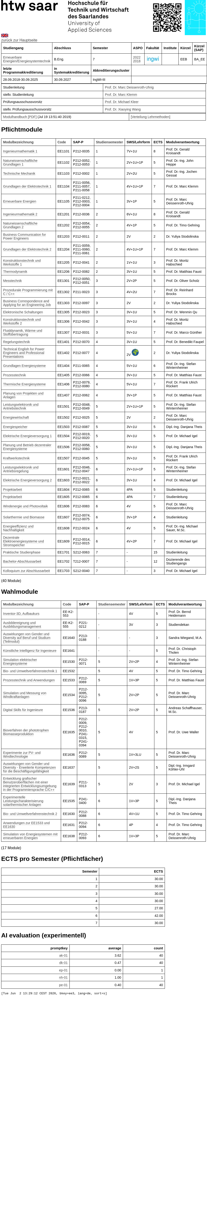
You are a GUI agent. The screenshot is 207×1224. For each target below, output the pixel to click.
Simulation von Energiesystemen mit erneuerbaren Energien (30, 836)
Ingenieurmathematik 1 (20, 151)
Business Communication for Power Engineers (24, 236)
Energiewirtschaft (16, 417)
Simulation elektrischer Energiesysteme (20, 661)
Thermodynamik (15, 271)
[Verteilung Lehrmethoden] (150, 117)
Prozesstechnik (14, 375)
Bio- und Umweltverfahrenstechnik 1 (30, 671)
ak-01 (63, 955)
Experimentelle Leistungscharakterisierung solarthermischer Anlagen (23, 801)
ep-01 (63, 970)
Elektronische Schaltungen (23, 312)
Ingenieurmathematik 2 (20, 214)
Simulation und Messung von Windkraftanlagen (24, 695)
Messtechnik (12, 281)
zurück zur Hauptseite (19, 40)
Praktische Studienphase (21, 552)
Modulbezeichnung (18, 142)
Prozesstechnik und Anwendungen (29, 680)
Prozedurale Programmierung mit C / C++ (28, 292)
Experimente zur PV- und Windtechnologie (21, 754)
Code (62, 142)
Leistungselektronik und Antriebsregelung (20, 469)
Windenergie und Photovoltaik (25, 506)
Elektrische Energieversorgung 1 (27, 436)
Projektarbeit (12, 489)
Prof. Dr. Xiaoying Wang (123, 109)
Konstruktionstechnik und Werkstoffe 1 (22, 262)
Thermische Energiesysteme (24, 384)
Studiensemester (109, 142)
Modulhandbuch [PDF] (19, 117)
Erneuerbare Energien (19, 201)
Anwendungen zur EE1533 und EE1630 (26, 825)
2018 (137, 61)
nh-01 (63, 977)
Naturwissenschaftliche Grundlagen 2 (20, 225)
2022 (137, 57)
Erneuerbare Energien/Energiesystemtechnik (26, 59)
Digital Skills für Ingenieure (23, 710)
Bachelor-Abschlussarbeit (22, 561)
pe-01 (63, 985)
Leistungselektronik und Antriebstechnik (20, 406)
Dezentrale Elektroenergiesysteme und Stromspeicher (23, 541)
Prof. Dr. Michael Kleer (121, 102)
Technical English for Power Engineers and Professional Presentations (23, 352)
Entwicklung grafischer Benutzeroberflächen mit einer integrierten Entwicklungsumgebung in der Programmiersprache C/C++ (29, 784)
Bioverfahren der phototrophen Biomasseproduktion (26, 732)
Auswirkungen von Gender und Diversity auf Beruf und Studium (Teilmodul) (26, 637)
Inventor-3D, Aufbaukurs (21, 614)
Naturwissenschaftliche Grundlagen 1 (20, 162)
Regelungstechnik (16, 342)
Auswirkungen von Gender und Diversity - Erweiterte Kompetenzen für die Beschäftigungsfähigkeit (29, 767)
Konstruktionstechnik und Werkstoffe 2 (22, 321)
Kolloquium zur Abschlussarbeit (26, 571)
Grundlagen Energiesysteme (24, 366)
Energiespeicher (15, 427)
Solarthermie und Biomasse (23, 517)
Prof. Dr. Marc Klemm (121, 94)
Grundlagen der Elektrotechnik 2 (27, 249)
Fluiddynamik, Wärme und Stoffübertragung (22, 332)
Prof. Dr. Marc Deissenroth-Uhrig (129, 87)
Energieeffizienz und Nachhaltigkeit (18, 528)
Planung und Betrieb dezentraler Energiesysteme (27, 447)
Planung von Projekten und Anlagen (23, 395)
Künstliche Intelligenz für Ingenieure (29, 651)
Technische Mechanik (19, 173)
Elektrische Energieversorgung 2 (27, 480)
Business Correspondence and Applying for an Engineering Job (27, 303)
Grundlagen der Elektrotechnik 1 (27, 186)
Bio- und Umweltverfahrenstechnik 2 (30, 814)
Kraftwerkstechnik (16, 458)
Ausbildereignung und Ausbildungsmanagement (22, 624)
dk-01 (63, 963)
